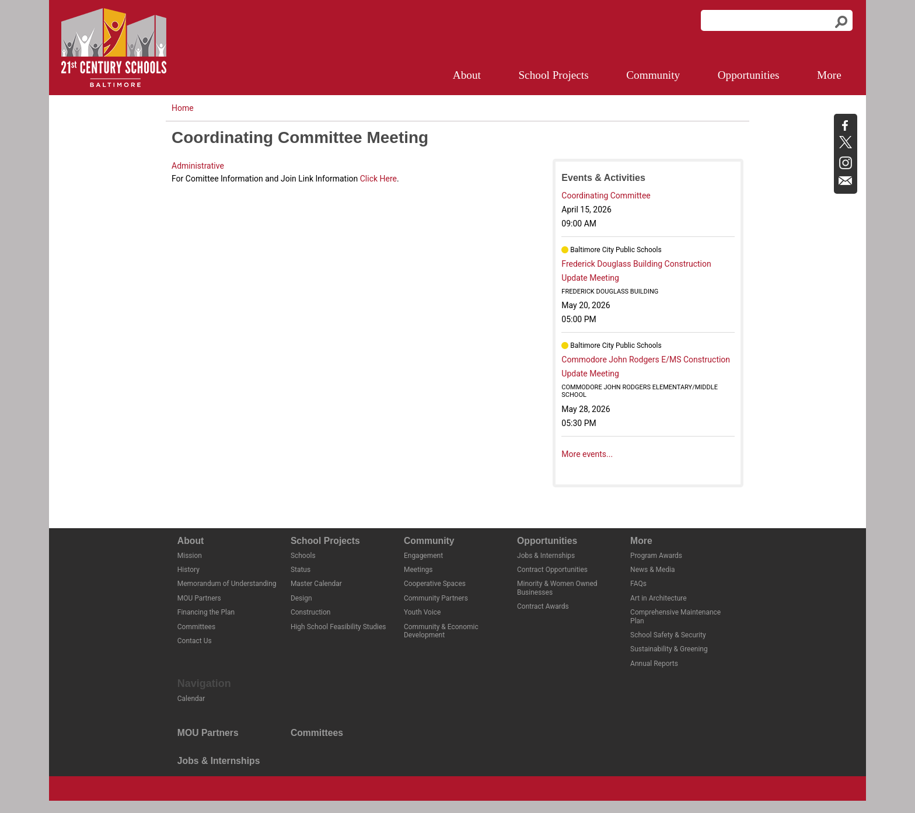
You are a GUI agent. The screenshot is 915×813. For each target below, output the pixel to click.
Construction (311, 612)
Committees (196, 627)
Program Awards (656, 556)
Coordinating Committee (605, 195)
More (829, 75)
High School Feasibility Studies (338, 627)
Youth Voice (422, 612)
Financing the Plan (206, 612)
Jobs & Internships (546, 556)
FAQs (638, 584)
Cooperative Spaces (435, 584)
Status (300, 570)
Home (183, 108)
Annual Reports (654, 664)
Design (301, 598)
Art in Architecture (658, 598)
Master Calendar (316, 584)
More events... (587, 454)
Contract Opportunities (552, 570)
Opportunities (749, 75)
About (467, 75)
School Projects (553, 75)
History (188, 570)
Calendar (191, 699)
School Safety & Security (668, 635)
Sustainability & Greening (669, 649)
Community (653, 75)
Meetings (418, 570)
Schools (303, 556)
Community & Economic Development (441, 631)
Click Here (378, 178)
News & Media (652, 570)
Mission (189, 556)
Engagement (423, 556)
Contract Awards (543, 606)
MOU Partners (199, 598)
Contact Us (194, 641)
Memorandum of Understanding (227, 584)
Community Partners (436, 598)
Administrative (198, 165)
